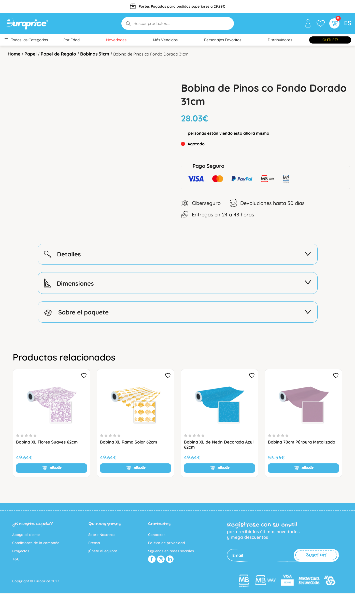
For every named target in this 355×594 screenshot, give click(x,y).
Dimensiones (177, 283)
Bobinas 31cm (96, 54)
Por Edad (71, 39)
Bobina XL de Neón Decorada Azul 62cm (215, 445)
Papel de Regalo (59, 54)
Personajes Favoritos (222, 39)
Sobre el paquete (177, 313)
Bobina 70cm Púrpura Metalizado (303, 443)
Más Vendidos (165, 39)
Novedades (116, 39)
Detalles (177, 254)
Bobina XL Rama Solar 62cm (130, 443)
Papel (31, 54)
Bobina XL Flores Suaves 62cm (48, 443)
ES (347, 23)
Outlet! (330, 39)
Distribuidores (280, 39)
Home (14, 54)
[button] (334, 23)
